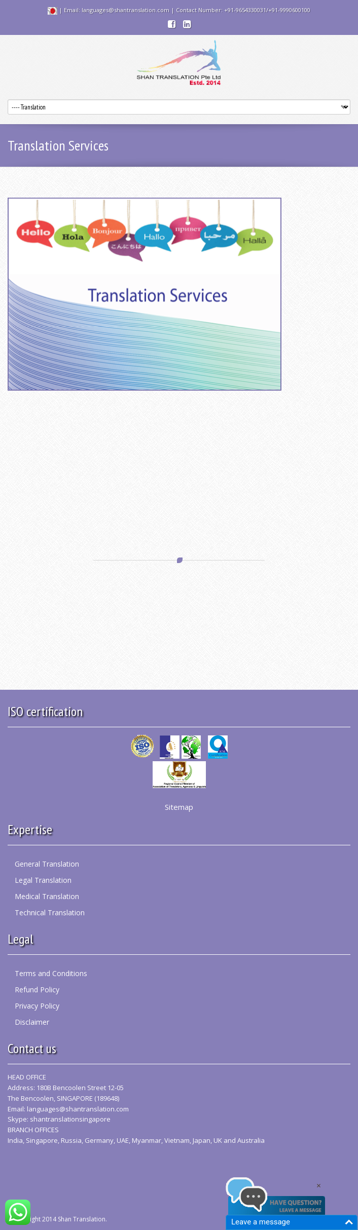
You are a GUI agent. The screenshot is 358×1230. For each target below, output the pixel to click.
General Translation (47, 864)
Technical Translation (50, 912)
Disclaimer (32, 1022)
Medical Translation (47, 896)
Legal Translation (43, 880)
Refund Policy (37, 989)
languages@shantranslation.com (78, 1108)
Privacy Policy (37, 1006)
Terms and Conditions (51, 973)
